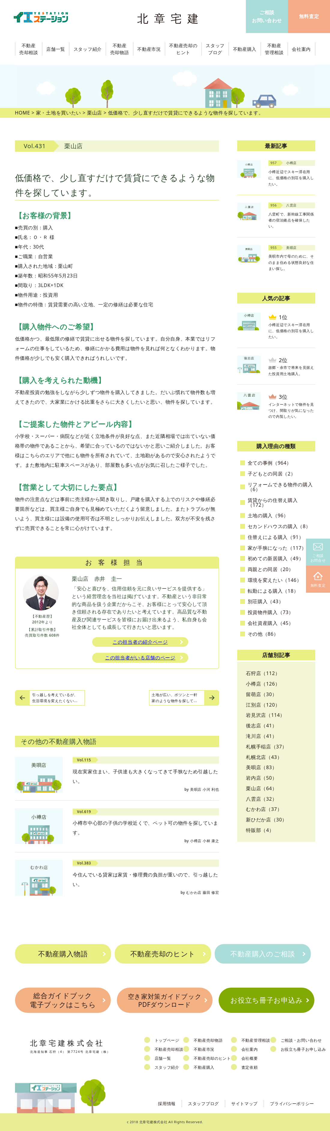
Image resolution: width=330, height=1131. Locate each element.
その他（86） (263, 634)
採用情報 (167, 1103)
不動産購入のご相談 (262, 953)
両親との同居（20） (271, 569)
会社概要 (249, 1058)
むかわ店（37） (264, 809)
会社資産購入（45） (271, 623)
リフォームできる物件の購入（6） (280, 487)
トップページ (167, 1040)
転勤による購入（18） (273, 591)
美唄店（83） (261, 767)
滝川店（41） (261, 736)
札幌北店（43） (264, 757)
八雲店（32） (261, 799)
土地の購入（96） (268, 515)
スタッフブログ (203, 1103)
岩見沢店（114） (265, 715)
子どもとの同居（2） (272, 473)
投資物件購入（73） (271, 612)
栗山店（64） (261, 788)
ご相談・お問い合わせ (301, 1040)
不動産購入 (204, 1067)
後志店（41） (261, 725)
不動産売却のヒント (162, 953)
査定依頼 (249, 1067)
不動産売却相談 (169, 1049)
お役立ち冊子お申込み (266, 1000)
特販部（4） (260, 830)
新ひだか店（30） (266, 819)
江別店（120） (263, 705)
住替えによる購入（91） (276, 537)
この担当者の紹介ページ (140, 642)
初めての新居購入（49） (276, 558)
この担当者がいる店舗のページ (140, 657)
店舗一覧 (163, 1058)
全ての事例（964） (270, 463)
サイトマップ (244, 1103)
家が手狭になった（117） (277, 548)
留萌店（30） (261, 694)
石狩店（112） (263, 673)
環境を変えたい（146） (275, 580)
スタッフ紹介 (167, 1067)
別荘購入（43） (266, 601)
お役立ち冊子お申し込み (303, 1049)
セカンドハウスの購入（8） (279, 526)
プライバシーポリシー (292, 1103)
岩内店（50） (261, 778)
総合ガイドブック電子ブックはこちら (63, 1000)
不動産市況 (149, 49)
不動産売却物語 (208, 1040)
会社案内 (249, 1049)
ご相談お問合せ (318, 553)
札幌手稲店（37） (266, 746)
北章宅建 (170, 18)
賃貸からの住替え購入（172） (273, 502)
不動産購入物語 (63, 953)
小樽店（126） (263, 683)
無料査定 (318, 580)
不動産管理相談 (255, 1040)
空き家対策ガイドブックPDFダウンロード (165, 1000)
